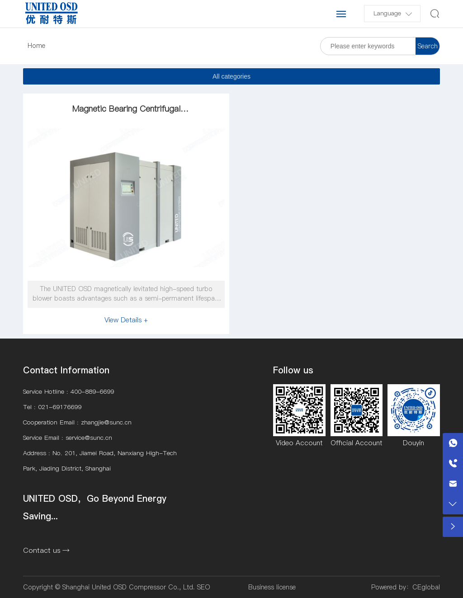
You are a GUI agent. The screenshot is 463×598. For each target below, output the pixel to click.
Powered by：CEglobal (405, 587)
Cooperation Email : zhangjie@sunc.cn (77, 422)
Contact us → (46, 550)
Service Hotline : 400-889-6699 (68, 391)
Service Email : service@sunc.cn (67, 437)
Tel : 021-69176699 (52, 407)
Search (428, 46)
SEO (203, 587)
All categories (231, 76)
